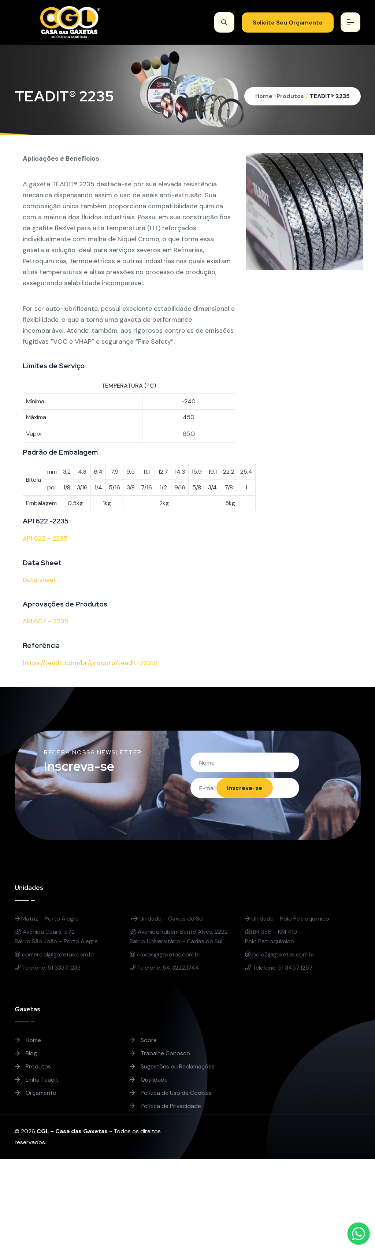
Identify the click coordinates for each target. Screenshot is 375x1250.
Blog (26, 1053)
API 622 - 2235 (45, 538)
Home (263, 96)
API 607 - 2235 (45, 621)
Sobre (143, 1040)
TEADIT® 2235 (330, 96)
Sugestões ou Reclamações (172, 1067)
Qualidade (149, 1080)
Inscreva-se (244, 788)
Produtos (290, 96)
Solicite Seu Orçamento (287, 22)
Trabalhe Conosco (160, 1053)
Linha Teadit (36, 1080)
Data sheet (39, 579)
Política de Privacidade (165, 1106)
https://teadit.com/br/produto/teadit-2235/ (90, 662)
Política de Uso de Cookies (171, 1093)
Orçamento (35, 1093)
